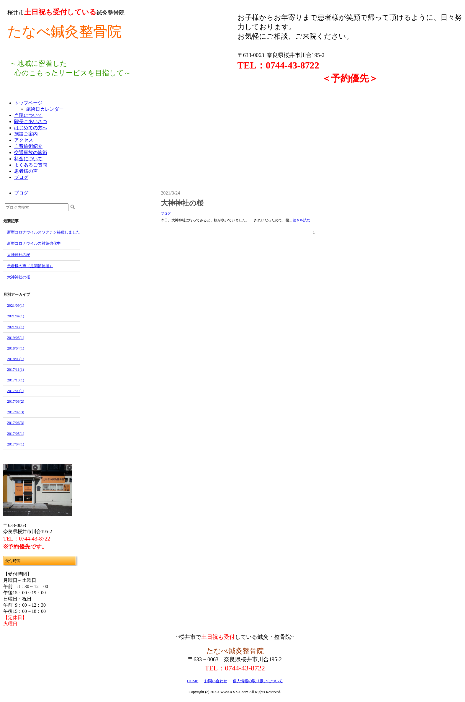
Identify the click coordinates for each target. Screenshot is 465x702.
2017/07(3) (15, 412)
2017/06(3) (15, 422)
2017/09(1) (15, 390)
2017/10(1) (15, 380)
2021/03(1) (15, 327)
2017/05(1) (15, 433)
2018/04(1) (15, 348)
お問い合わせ (215, 681)
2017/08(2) (15, 401)
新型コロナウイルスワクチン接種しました (43, 232)
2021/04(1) (15, 316)
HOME (192, 681)
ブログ (166, 213)
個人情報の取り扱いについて (258, 681)
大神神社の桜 (18, 254)
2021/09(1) (15, 305)
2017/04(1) (15, 444)
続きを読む (301, 220)
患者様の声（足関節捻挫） (30, 266)
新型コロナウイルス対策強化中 (34, 243)
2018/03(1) (15, 359)
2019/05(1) (15, 337)
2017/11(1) (15, 369)
